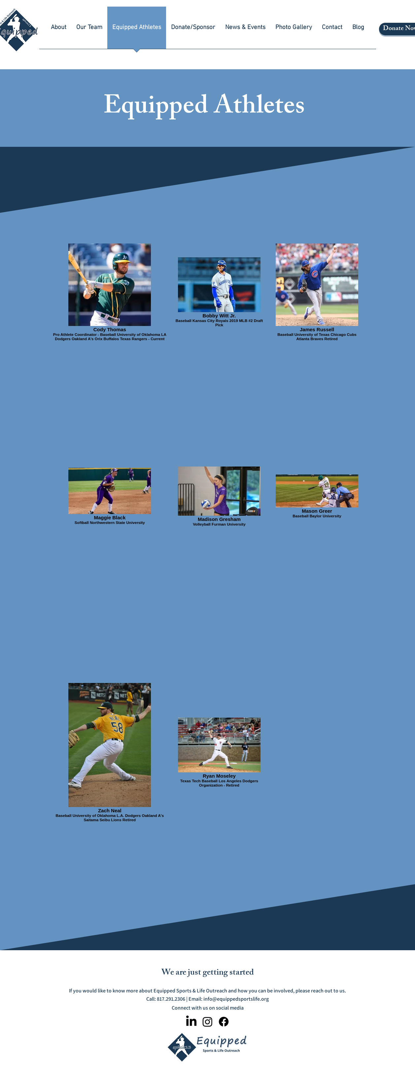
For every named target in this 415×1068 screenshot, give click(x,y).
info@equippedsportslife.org (236, 998)
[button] (58, 30)
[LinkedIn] (191, 1021)
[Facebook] (223, 1021)
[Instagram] (207, 1021)
